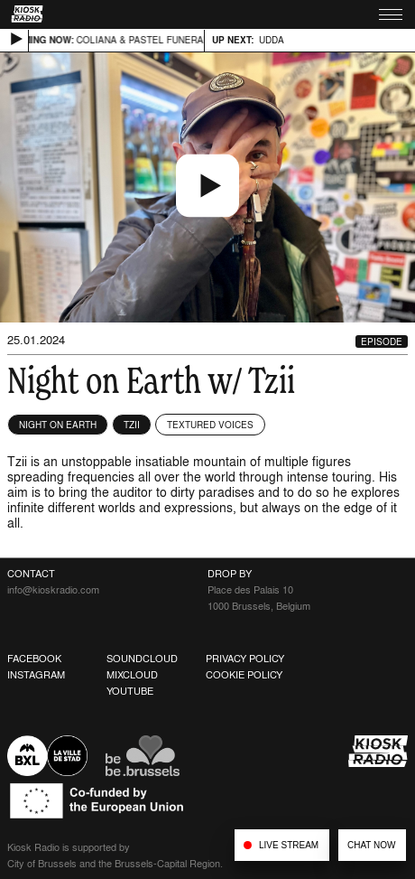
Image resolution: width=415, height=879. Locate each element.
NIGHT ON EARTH (58, 424)
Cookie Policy (244, 675)
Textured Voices (210, 424)
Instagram (36, 675)
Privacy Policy (245, 658)
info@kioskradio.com (53, 590)
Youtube (129, 691)
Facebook (34, 658)
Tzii (132, 424)
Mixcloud (132, 675)
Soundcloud (142, 658)
